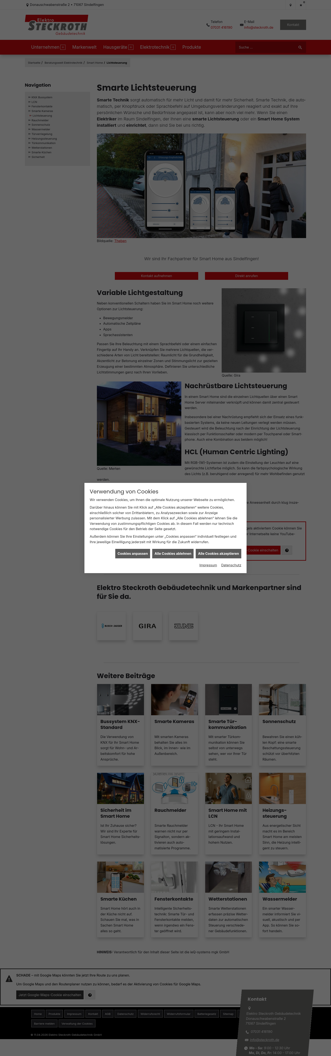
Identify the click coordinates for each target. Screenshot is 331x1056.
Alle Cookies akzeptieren (218, 553)
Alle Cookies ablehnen (173, 553)
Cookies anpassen (133, 553)
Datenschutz (231, 565)
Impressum (208, 565)
